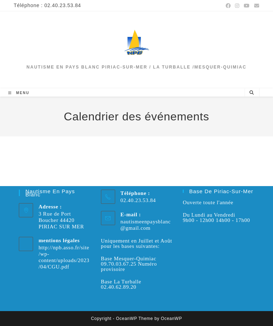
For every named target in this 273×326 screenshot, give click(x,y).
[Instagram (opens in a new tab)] (237, 5)
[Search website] (252, 92)
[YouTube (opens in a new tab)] (247, 5)
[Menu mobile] (18, 93)
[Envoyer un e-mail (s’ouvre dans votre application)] (255, 5)
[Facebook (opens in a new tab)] (228, 5)
